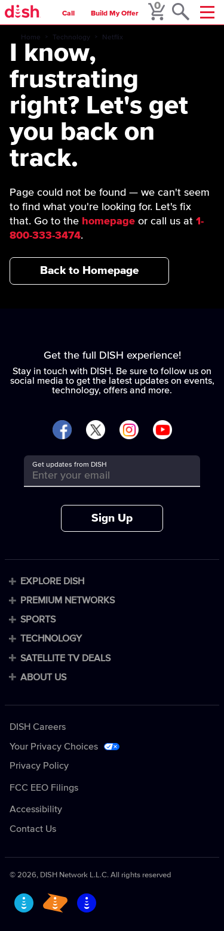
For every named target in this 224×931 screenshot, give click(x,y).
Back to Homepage (89, 270)
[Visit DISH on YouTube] (162, 430)
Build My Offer (115, 13)
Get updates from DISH (69, 464)
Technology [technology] (71, 37)
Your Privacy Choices (54, 746)
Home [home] (31, 37)
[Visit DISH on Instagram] (129, 430)
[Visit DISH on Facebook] (62, 430)
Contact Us (33, 829)
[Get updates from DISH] (101, 475)
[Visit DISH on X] (95, 430)
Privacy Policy (39, 765)
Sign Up (112, 518)
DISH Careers (38, 727)
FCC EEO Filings (44, 788)
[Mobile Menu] (207, 12)
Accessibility (36, 809)
